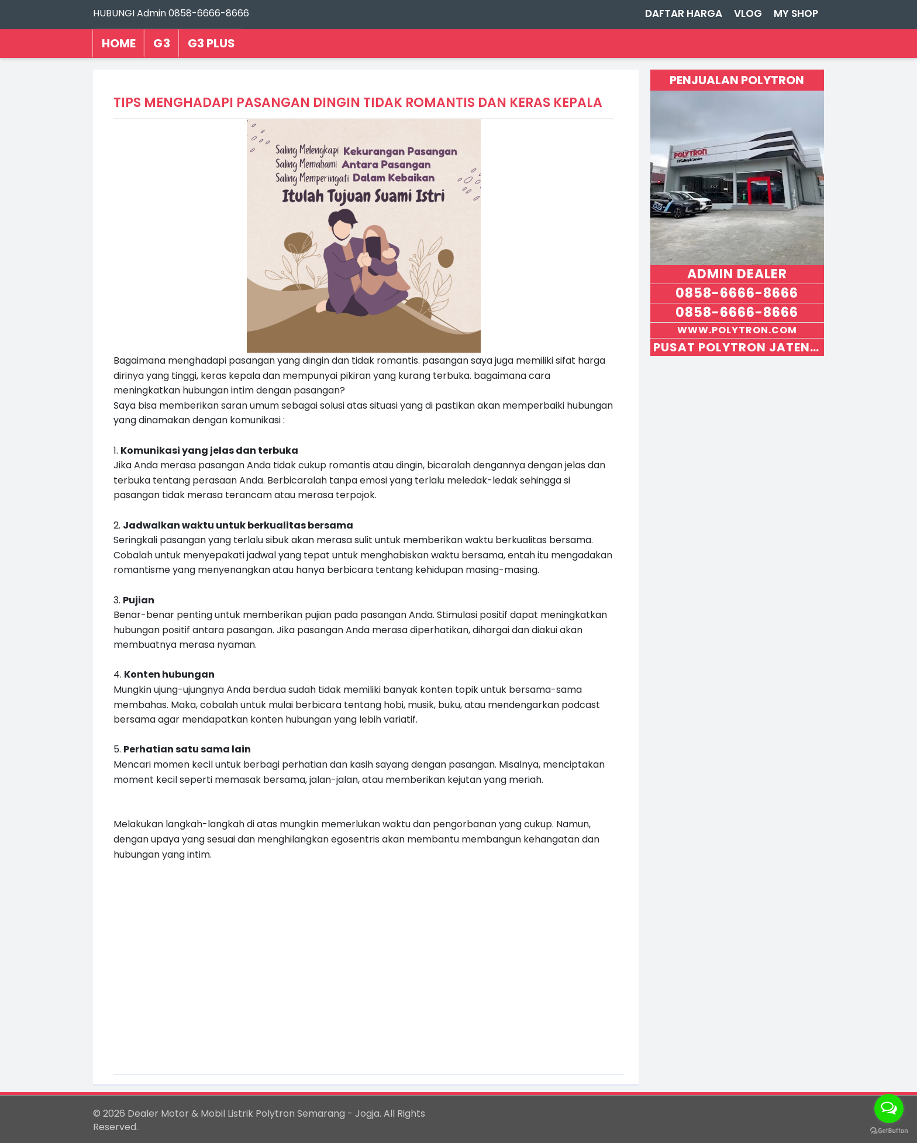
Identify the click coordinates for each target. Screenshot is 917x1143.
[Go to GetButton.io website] (889, 1131)
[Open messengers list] (889, 1108)
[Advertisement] (364, 959)
